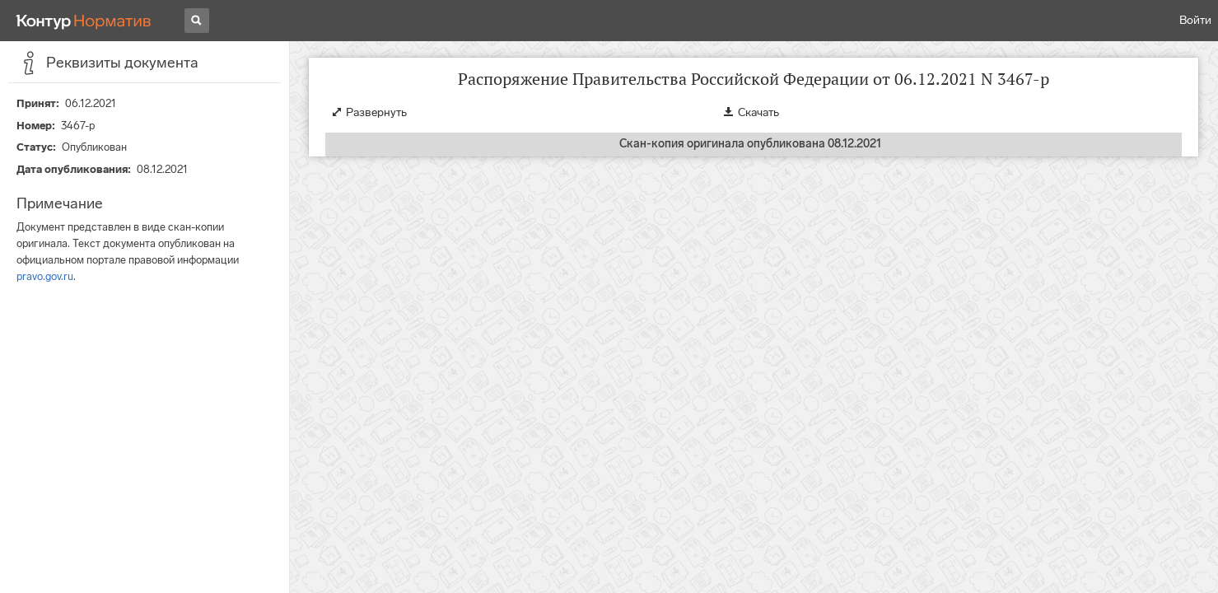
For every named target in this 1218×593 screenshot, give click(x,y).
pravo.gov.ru (44, 276)
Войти (1195, 20)
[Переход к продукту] (84, 20)
